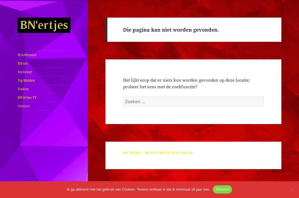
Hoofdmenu (27, 55)
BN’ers (23, 63)
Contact (23, 106)
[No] (292, 189)
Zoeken (23, 89)
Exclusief (25, 72)
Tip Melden (26, 80)
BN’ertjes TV (27, 97)
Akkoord (222, 189)
